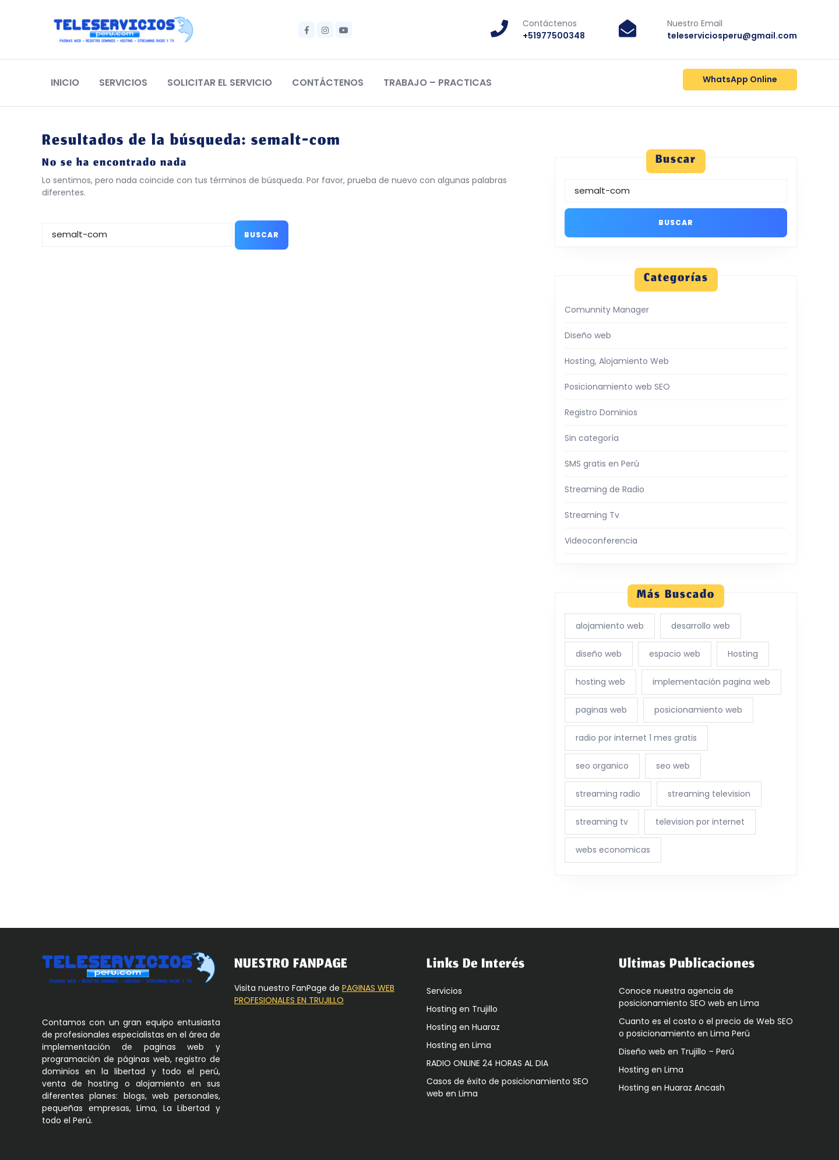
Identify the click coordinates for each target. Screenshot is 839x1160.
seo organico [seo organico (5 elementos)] (602, 766)
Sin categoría (592, 438)
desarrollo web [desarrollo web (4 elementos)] (700, 626)
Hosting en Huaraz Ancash (672, 1088)
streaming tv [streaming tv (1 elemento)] (602, 822)
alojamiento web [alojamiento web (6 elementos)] (610, 626)
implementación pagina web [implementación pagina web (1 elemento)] (711, 682)
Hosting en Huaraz (463, 1027)
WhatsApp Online (740, 79)
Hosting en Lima (458, 1045)
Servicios (123, 82)
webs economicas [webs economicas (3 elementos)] (613, 850)
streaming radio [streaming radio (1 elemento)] (608, 794)
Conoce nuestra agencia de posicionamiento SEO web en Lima (689, 997)
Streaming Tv (592, 515)
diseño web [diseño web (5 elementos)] (599, 654)
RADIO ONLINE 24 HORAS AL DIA (487, 1063)
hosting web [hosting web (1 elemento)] (600, 682)
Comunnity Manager (607, 310)
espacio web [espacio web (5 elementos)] (674, 654)
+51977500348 (554, 35)
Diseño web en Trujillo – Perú (676, 1051)
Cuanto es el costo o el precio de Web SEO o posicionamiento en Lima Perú (706, 1027)
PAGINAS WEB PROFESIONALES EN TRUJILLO (314, 994)
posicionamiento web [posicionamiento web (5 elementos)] (698, 710)
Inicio (65, 82)
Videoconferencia (601, 540)
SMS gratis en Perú (602, 463)
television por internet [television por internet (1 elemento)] (700, 822)
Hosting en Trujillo (462, 1009)
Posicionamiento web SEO (617, 386)
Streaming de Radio (604, 489)
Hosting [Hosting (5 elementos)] (743, 654)
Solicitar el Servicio (219, 82)
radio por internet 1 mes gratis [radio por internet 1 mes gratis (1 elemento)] (636, 738)
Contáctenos (328, 82)
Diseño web (588, 335)
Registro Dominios (601, 412)
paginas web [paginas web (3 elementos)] (601, 710)
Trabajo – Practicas (437, 82)
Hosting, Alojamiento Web (617, 361)
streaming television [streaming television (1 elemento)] (709, 794)
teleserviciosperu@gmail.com (732, 35)
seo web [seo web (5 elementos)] (673, 766)
